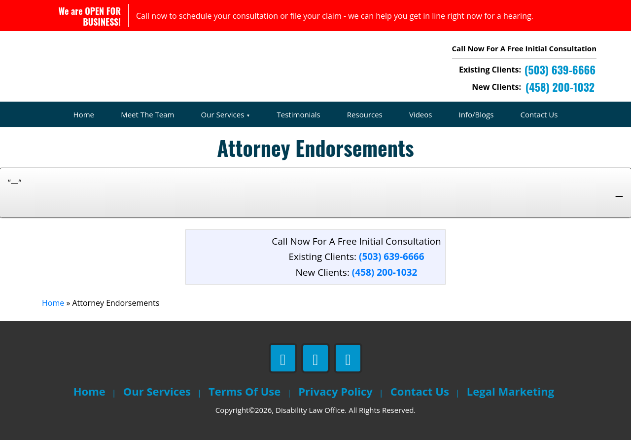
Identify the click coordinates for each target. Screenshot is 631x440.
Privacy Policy (335, 391)
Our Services (223, 114)
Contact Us (539, 114)
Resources (365, 114)
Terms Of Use (244, 391)
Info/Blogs (476, 114)
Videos (420, 114)
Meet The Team (147, 114)
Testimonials (298, 114)
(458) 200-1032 (385, 272)
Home (83, 114)
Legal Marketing (510, 391)
